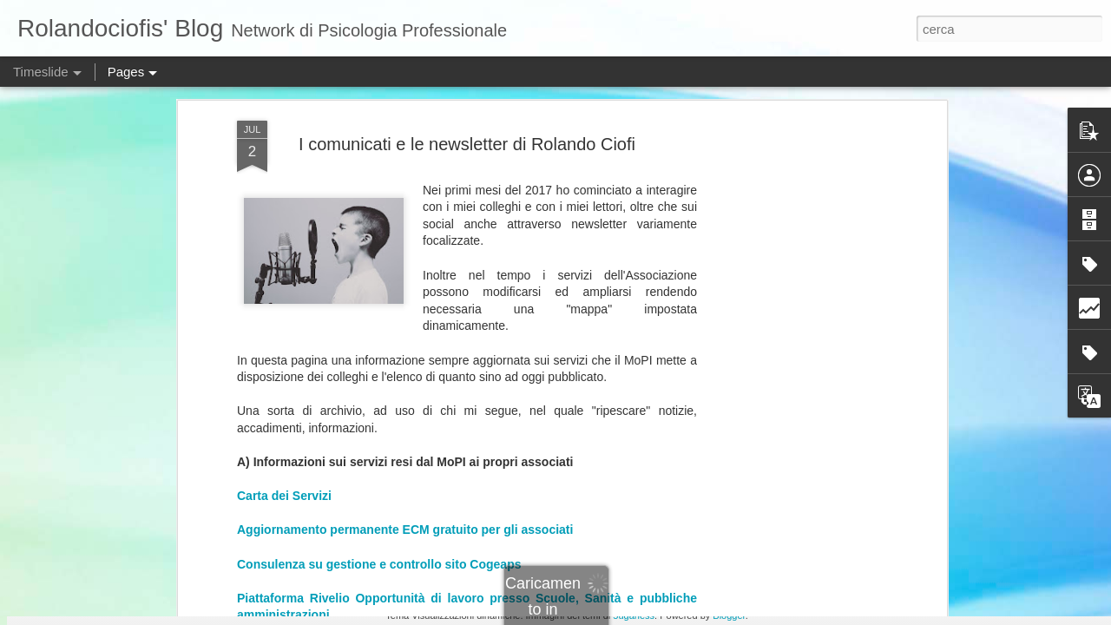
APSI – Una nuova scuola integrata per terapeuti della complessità (904, 431)
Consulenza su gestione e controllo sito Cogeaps (379, 87)
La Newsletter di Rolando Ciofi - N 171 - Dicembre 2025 (394, 308)
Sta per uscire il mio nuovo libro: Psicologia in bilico (863, 523)
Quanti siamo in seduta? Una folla (817, 371)
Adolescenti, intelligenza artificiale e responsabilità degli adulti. (680, 445)
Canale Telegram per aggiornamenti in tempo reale (383, 172)
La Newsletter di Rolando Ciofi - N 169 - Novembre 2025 (396, 342)
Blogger (729, 615)
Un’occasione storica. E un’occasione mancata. (853, 492)
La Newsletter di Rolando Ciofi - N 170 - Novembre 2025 (396, 325)
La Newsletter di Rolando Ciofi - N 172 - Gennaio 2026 (391, 291)
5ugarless (633, 615)
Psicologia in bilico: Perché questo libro (831, 401)
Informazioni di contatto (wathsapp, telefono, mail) (382, 206)
